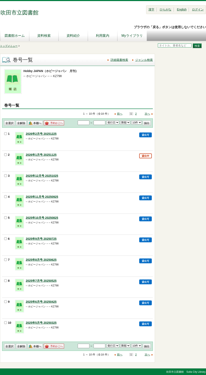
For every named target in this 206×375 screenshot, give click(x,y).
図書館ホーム (15, 35)
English (182, 9)
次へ (147, 113)
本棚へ (37, 123)
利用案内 (102, 35)
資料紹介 (73, 35)
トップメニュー (9, 46)
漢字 (151, 9)
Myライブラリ (132, 35)
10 (7, 322)
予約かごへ (56, 123)
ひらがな (165, 9)
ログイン (198, 9)
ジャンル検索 (144, 60)
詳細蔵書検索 (119, 60)
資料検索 (44, 35)
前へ (119, 113)
